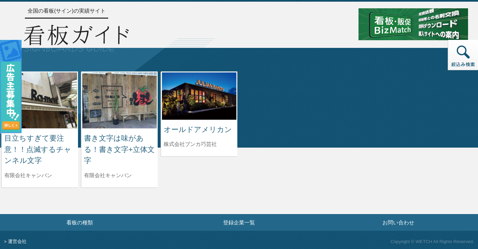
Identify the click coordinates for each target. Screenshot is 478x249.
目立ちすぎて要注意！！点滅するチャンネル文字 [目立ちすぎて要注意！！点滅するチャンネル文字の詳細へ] (37, 149)
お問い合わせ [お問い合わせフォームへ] (398, 222)
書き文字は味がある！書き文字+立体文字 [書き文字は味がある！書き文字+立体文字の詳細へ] (119, 149)
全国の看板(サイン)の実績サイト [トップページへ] (67, 11)
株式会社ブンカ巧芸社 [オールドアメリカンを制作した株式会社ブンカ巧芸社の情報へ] (190, 144)
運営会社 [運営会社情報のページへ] (17, 241)
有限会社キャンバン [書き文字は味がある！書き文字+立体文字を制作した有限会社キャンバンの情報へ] (108, 175)
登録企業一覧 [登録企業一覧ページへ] (239, 222)
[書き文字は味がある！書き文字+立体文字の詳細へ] (119, 100)
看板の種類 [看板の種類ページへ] (79, 222)
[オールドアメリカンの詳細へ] (199, 95)
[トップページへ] (76, 37)
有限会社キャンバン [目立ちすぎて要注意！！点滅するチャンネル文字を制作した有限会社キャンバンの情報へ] (28, 175)
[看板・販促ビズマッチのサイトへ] (413, 24)
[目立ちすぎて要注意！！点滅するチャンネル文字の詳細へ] (40, 100)
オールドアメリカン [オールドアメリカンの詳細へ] (198, 129)
